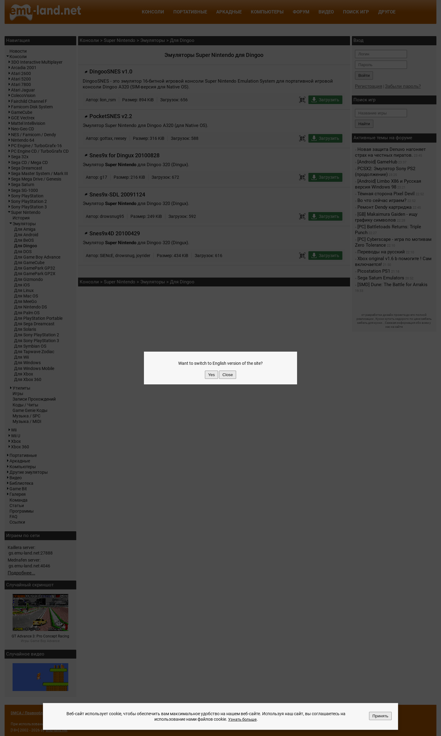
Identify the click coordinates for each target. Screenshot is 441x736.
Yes (211, 374)
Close (227, 374)
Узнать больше (242, 719)
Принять (380, 716)
